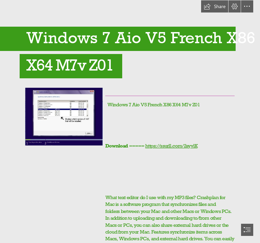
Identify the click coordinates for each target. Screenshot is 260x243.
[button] (214, 6)
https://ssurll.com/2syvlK (171, 145)
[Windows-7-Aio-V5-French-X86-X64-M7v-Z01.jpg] (64, 116)
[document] (130, 121)
